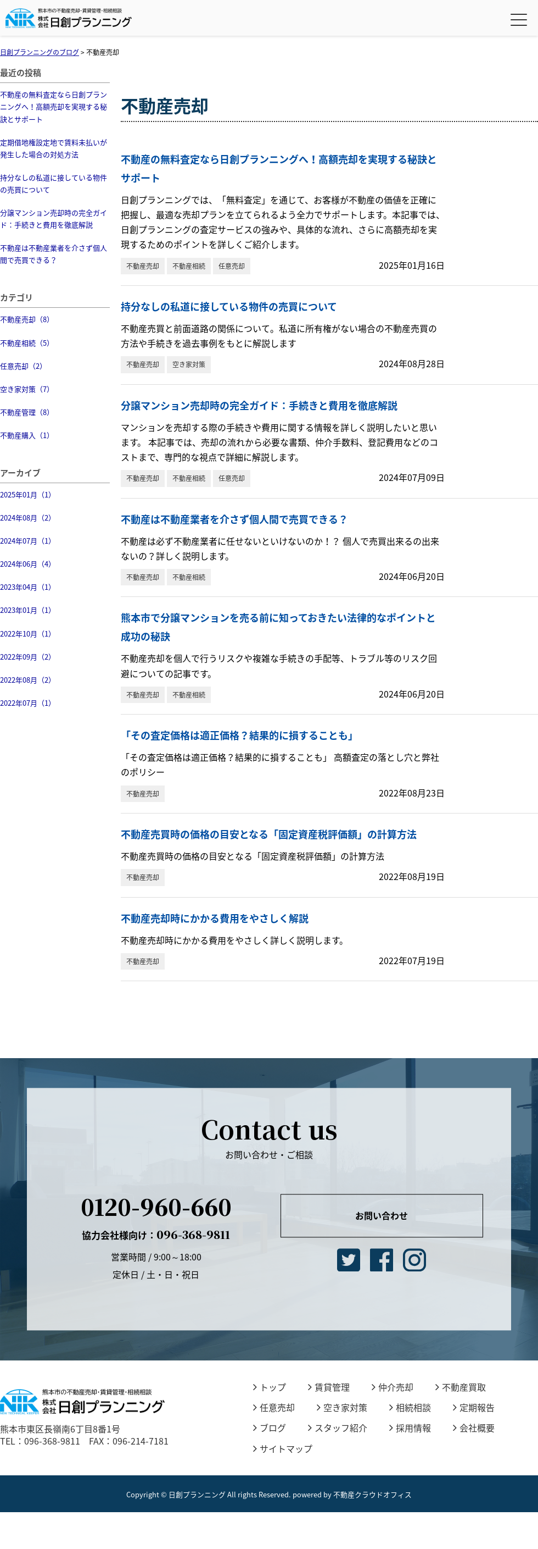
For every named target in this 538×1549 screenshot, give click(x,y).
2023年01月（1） (27, 610)
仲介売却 (392, 1386)
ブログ (269, 1427)
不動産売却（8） (27, 319)
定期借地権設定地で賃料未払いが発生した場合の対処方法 (53, 148)
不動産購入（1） (27, 435)
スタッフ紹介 (337, 1427)
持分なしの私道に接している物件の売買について (53, 183)
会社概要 (474, 1427)
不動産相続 (188, 266)
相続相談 (410, 1407)
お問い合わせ (381, 1215)
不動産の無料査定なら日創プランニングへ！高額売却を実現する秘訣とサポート (53, 106)
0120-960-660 (156, 1206)
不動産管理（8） (27, 412)
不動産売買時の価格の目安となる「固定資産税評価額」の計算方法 (269, 834)
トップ (269, 1386)
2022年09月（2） (27, 656)
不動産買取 (460, 1386)
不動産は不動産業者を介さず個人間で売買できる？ (53, 253)
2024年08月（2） (27, 517)
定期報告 (474, 1407)
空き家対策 (188, 364)
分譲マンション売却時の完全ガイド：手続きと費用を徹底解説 (53, 218)
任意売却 (231, 266)
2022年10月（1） (27, 633)
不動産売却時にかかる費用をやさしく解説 (215, 918)
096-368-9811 (156, 1234)
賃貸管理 (329, 1386)
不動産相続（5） (27, 343)
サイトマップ (282, 1448)
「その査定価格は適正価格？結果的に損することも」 (239, 735)
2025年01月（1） (27, 494)
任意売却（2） (23, 366)
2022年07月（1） (27, 703)
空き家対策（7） (27, 389)
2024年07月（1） (27, 540)
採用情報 (410, 1427)
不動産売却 (142, 266)
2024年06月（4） (27, 563)
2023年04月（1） (27, 587)
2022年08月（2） (27, 679)
